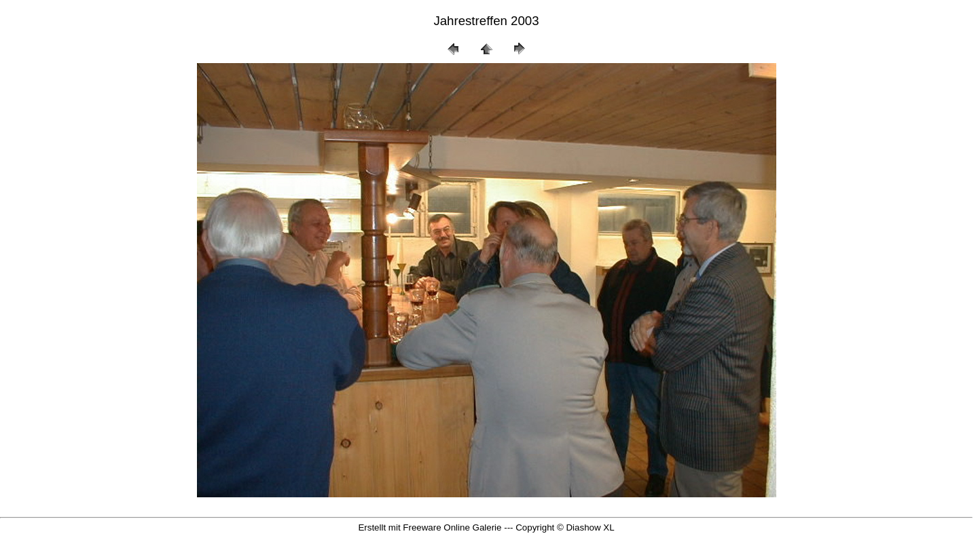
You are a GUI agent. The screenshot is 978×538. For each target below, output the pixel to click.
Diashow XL (590, 527)
